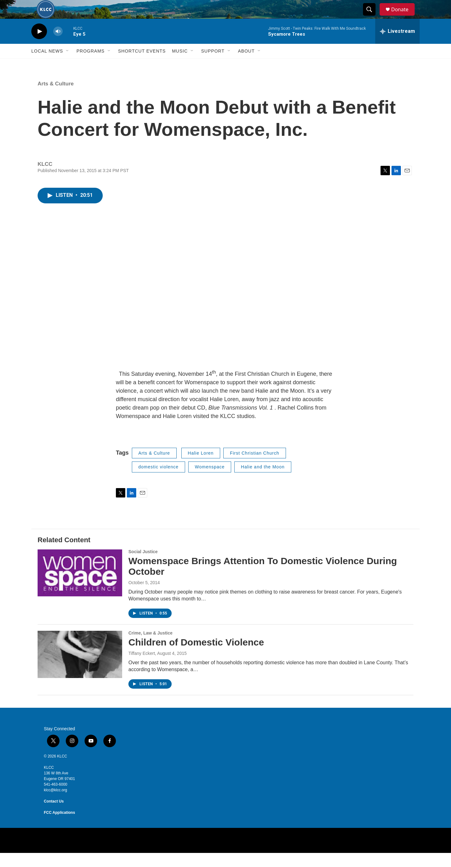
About (246, 65)
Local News (47, 65)
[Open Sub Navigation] (67, 65)
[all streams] (397, 45)
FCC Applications (59, 826)
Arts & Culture (56, 98)
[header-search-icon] (372, 16)
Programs (90, 65)
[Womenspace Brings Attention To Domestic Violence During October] (80, 587)
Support (212, 65)
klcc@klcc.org (55, 804)
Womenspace (210, 480)
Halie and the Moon (262, 480)
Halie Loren (201, 467)
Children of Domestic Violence (196, 656)
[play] (39, 45)
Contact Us (54, 815)
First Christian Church (254, 467)
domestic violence (158, 480)
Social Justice (143, 565)
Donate (403, 16)
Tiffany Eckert (141, 667)
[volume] (58, 45)
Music (180, 65)
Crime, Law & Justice (150, 647)
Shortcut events (142, 65)
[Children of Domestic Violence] (80, 668)
